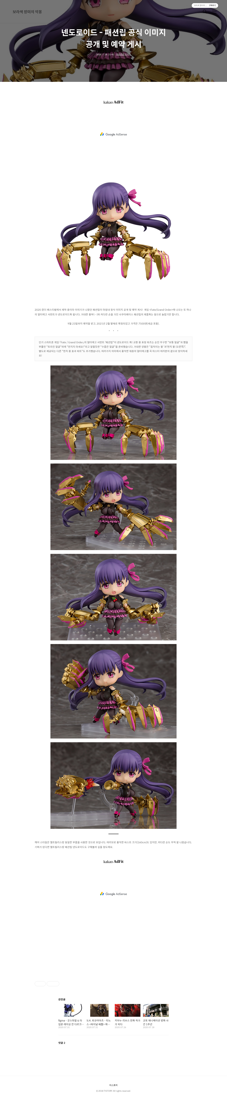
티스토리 (113, 1085)
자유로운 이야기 (123, 54)
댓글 (61, 1043)
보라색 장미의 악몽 (27, 11)
